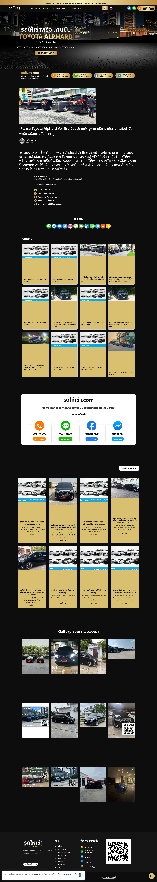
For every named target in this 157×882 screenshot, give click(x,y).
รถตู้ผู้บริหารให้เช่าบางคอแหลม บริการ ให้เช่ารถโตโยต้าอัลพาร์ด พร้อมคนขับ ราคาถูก (125, 520)
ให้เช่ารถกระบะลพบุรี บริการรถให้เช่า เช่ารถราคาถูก (34, 323)
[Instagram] (70, 226)
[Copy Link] (108, 226)
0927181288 (84, 76)
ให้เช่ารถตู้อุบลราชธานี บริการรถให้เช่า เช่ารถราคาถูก (64, 368)
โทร (85, 846)
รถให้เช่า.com (40, 176)
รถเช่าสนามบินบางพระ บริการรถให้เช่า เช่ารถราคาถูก (32, 523)
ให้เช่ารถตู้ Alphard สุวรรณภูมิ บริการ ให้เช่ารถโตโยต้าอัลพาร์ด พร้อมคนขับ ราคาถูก (64, 324)
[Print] (102, 226)
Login (80, 8)
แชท (86, 860)
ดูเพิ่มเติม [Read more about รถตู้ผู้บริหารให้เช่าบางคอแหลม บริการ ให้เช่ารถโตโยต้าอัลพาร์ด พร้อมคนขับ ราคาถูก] (125, 533)
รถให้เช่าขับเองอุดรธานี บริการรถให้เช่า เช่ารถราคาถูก (92, 368)
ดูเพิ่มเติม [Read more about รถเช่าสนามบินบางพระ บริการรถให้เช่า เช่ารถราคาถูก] (32, 535)
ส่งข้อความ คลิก (127, 74)
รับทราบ (83, 875)
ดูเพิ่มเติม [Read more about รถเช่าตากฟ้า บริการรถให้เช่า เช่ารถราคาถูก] (63, 603)
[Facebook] (54, 226)
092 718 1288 (148, 9)
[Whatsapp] (92, 226)
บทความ (65, 8)
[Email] (81, 226)
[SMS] (75, 226)
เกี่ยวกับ (73, 8)
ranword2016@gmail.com (92, 867)
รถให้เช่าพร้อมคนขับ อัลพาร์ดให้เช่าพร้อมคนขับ (120, 373)
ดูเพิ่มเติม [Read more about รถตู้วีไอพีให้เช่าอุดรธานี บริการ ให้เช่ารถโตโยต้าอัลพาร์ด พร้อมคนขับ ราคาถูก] (32, 605)
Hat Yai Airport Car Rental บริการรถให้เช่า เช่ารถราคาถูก (124, 591)
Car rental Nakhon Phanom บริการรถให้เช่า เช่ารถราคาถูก (94, 523)
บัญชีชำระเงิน (55, 8)
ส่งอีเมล (87, 865)
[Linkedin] (86, 226)
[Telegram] (97, 226)
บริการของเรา (43, 8)
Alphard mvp (105, 76)
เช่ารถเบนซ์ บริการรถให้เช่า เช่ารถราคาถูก (94, 591)
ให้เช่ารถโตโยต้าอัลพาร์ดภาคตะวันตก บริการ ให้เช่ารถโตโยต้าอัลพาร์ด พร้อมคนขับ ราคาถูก (63, 527)
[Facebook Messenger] (59, 226)
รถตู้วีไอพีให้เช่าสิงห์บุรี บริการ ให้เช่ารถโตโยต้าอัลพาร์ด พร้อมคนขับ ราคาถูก (92, 279)
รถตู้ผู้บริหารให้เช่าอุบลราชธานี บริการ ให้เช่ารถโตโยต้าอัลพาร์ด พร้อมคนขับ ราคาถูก (121, 324)
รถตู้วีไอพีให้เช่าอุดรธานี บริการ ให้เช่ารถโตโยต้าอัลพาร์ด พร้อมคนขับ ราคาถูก (32, 592)
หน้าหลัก (34, 8)
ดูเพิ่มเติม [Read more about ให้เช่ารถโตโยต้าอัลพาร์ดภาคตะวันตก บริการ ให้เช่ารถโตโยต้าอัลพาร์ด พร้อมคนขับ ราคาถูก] (63, 540)
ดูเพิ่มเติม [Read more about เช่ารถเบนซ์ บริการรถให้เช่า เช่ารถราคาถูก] (94, 603)
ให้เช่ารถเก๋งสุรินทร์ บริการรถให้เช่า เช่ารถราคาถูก (34, 280)
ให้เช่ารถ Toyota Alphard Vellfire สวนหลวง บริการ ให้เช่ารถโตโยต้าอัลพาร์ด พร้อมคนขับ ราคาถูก (120, 279)
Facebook (103, 74)
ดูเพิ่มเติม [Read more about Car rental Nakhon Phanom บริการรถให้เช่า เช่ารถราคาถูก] (94, 535)
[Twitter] (65, 226)
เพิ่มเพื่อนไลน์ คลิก (89, 851)
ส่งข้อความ (127, 76)
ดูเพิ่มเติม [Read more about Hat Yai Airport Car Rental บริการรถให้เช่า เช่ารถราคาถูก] (125, 603)
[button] (129, 468)
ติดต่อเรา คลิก (147, 7)
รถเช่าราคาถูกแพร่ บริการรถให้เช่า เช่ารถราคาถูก (92, 323)
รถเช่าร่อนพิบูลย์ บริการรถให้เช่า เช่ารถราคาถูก (63, 280)
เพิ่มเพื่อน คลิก (83, 74)
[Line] (48, 226)
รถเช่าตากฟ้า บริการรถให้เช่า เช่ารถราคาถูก (63, 591)
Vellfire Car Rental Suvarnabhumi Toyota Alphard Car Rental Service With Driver (35, 367)
